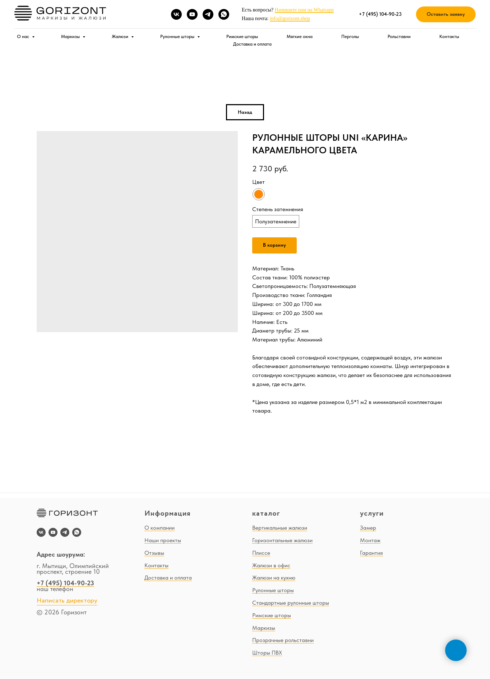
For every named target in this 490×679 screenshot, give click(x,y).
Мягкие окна (300, 36)
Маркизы (71, 36)
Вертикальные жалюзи (279, 527)
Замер (368, 527)
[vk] (176, 14)
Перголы (350, 36)
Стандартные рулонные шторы (290, 602)
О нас (23, 36)
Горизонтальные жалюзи (282, 540)
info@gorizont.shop (290, 18)
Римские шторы (242, 36)
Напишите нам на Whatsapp (304, 10)
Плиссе (261, 552)
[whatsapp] (223, 14)
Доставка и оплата (252, 44)
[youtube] (192, 14)
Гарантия (371, 552)
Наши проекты (162, 540)
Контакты (449, 36)
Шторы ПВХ (267, 652)
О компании (159, 527)
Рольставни (399, 36)
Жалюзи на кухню (273, 577)
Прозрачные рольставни (283, 640)
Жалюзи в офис (271, 565)
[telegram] (208, 14)
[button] (446, 14)
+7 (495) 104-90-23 (65, 583)
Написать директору (67, 600)
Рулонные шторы (177, 36)
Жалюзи (120, 36)
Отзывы (154, 552)
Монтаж (370, 540)
